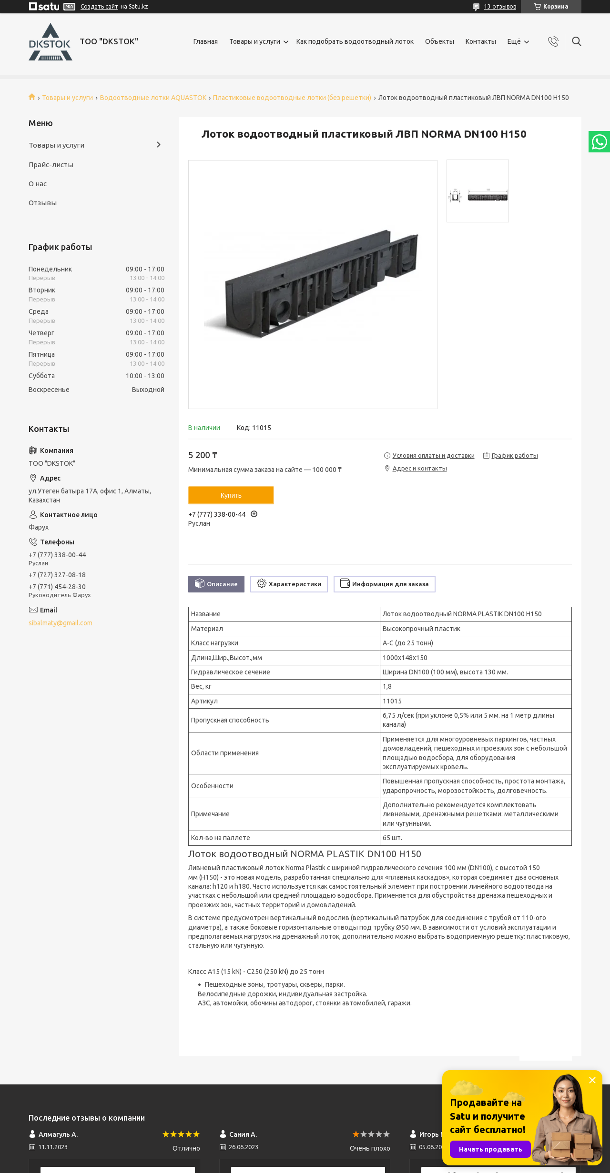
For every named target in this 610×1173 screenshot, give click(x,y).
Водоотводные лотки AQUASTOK (153, 97)
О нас (38, 184)
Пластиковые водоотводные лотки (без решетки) (292, 97)
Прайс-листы (51, 164)
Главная (205, 41)
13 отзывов (500, 6)
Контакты (481, 41)
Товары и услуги (254, 41)
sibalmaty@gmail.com (60, 623)
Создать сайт (99, 6)
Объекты (439, 41)
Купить (231, 495)
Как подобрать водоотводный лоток (355, 41)
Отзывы (43, 203)
